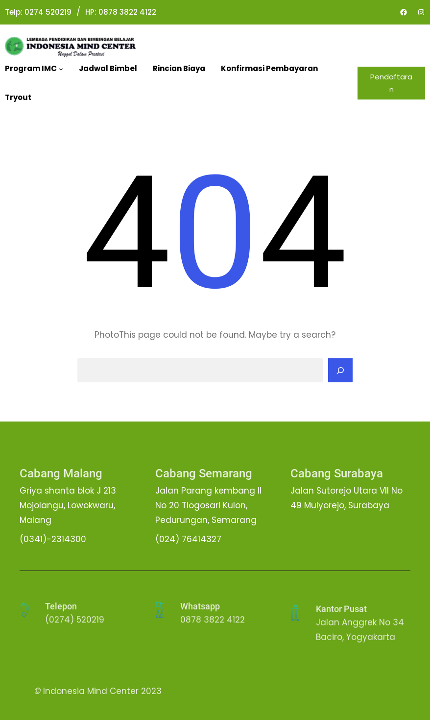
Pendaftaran (391, 83)
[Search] (340, 370)
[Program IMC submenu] (61, 69)
